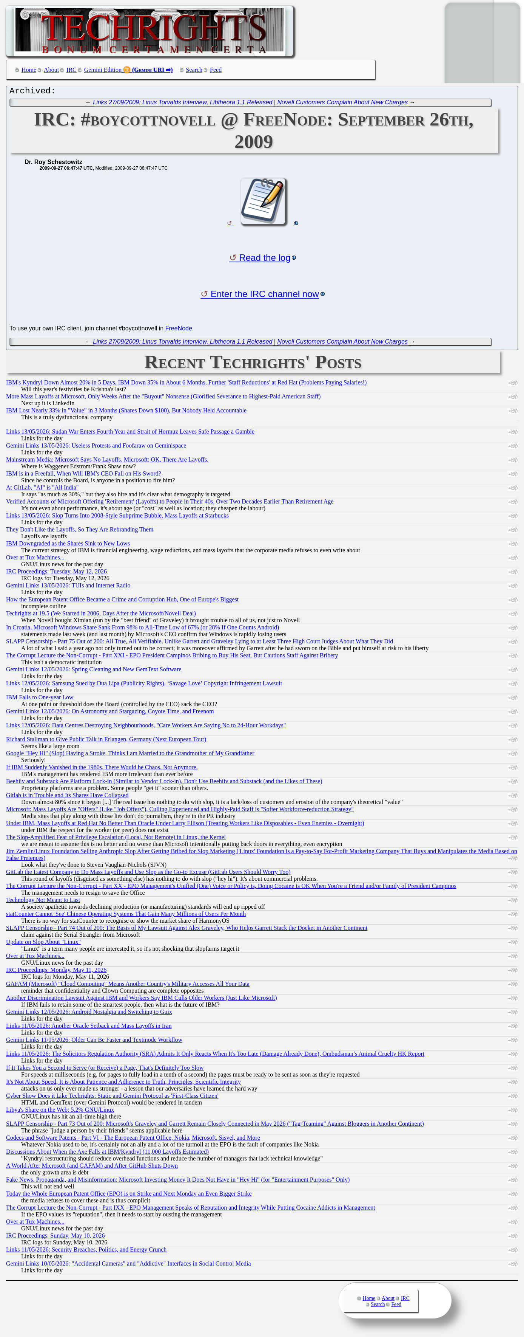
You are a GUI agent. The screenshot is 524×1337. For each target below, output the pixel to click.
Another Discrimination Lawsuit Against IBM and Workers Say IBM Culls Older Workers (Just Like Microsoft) (141, 999)
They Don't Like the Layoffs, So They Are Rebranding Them (79, 531)
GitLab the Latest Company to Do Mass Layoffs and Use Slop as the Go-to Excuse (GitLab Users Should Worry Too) (148, 874)
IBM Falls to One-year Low (40, 699)
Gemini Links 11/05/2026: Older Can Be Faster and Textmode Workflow (94, 1041)
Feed (216, 70)
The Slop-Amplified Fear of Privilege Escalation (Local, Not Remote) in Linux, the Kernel (116, 839)
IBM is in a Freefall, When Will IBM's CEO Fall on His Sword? (83, 475)
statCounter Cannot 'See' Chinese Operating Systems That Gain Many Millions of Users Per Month (126, 916)
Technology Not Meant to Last (43, 902)
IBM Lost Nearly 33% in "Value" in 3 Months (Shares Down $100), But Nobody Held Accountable (126, 412)
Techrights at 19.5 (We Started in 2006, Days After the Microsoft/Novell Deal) (101, 615)
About (51, 70)
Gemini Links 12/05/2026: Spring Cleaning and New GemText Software (94, 671)
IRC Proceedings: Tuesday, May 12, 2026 (56, 573)
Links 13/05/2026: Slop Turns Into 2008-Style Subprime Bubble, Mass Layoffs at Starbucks (117, 517)
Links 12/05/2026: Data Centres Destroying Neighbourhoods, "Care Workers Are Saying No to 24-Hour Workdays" (146, 727)
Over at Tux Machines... (35, 559)
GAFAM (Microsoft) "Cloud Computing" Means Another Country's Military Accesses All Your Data (128, 985)
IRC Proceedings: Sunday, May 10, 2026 (55, 1237)
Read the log (264, 259)
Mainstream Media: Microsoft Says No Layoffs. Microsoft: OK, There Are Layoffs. (107, 461)
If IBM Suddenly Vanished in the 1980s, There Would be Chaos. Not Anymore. (102, 769)
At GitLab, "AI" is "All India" (42, 489)
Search (194, 70)
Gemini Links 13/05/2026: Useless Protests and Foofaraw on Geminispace (96, 447)
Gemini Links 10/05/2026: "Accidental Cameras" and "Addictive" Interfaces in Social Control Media (128, 1265)
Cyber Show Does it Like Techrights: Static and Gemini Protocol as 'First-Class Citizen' (112, 1097)
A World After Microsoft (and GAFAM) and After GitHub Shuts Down (92, 1167)
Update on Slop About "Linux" (43, 943)
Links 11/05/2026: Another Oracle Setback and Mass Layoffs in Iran (89, 1027)
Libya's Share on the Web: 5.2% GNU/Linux (60, 1111)
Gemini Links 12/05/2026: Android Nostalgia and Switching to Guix (89, 1013)
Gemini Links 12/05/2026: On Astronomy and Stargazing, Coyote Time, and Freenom (110, 713)
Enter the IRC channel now (265, 296)
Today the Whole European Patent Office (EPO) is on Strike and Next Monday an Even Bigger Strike (129, 1195)
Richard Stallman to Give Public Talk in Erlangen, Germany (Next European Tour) (106, 741)
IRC (71, 70)
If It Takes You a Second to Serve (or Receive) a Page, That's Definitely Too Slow (105, 1069)
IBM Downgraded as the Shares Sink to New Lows (68, 545)
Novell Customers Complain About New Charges (342, 104)
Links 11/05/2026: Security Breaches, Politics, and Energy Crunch (86, 1251)
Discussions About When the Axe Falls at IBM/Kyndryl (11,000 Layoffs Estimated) (107, 1153)
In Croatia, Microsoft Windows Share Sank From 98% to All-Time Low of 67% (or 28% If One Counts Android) (142, 629)
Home (29, 70)
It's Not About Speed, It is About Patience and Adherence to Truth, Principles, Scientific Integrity (123, 1083)
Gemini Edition (103, 70)
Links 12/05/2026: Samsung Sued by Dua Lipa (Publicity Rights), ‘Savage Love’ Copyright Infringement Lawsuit (144, 685)
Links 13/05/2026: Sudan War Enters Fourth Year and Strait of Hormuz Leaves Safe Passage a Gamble (130, 433)
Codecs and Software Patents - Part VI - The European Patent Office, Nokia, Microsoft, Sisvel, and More (133, 1139)
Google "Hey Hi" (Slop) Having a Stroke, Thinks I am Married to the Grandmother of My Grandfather (130, 755)
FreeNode (178, 330)
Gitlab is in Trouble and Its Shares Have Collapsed (67, 797)
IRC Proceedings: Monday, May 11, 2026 (56, 971)
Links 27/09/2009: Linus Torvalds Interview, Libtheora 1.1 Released (182, 104)
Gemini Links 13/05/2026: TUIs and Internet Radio (68, 587)
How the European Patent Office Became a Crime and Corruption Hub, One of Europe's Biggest (122, 601)
